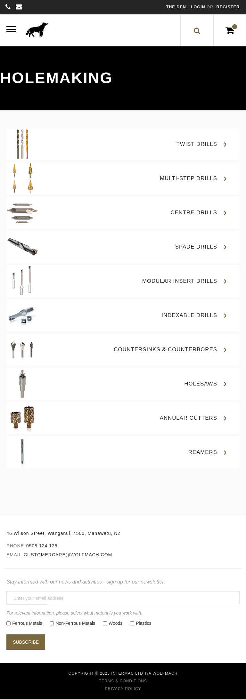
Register (228, 7)
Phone (15, 545)
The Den (176, 7)
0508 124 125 (42, 545)
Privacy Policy (123, 689)
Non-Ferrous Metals (75, 623)
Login (199, 7)
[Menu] (11, 30)
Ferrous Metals (27, 623)
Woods (115, 623)
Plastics (143, 623)
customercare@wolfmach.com (68, 554)
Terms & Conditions (123, 681)
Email (13, 554)
